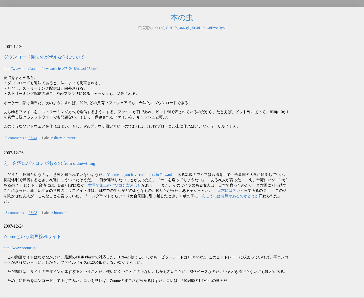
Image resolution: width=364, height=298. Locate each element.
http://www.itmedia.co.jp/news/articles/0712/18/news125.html (51, 69)
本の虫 (182, 17)
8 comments (14, 213)
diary (58, 138)
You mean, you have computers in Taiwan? (140, 175)
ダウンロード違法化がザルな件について (44, 57)
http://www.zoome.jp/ (20, 248)
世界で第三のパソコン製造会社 (114, 185)
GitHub (171, 28)
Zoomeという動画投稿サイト (32, 236)
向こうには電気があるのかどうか (230, 196)
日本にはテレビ (230, 190)
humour (70, 138)
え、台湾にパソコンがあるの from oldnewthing (49, 163)
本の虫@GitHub (192, 28)
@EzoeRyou (217, 28)
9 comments (14, 138)
